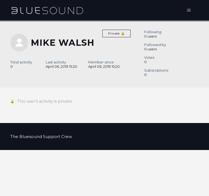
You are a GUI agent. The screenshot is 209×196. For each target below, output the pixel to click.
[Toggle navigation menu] (189, 10)
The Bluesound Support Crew (41, 136)
